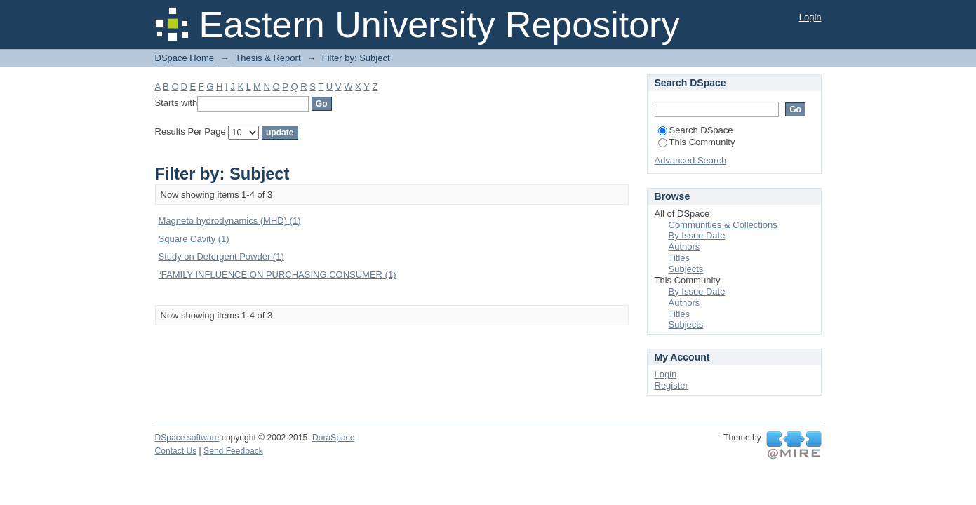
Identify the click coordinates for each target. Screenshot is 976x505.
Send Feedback (233, 451)
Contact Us (176, 451)
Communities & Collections (723, 225)
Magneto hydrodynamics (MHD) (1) (230, 220)
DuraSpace (333, 438)
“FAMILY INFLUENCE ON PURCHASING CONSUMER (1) (277, 274)
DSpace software (187, 438)
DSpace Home (185, 58)
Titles (679, 257)
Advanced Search (691, 160)
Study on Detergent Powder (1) (221, 256)
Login (810, 17)
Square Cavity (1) (194, 239)
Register (671, 385)
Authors (684, 246)
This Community (696, 142)
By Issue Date (697, 235)
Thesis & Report (267, 58)
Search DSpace (695, 130)
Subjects (686, 269)
